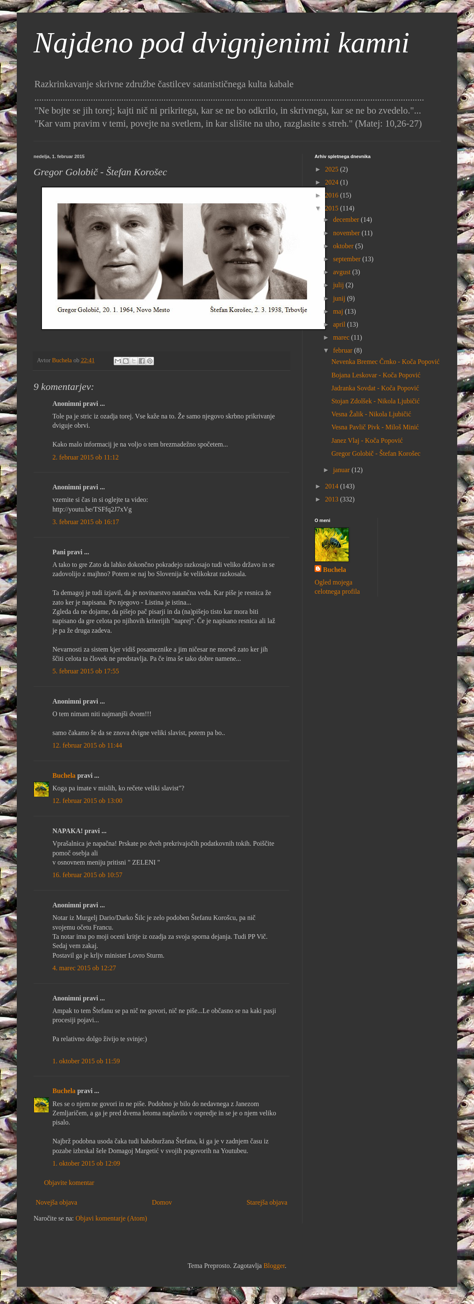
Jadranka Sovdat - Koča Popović (375, 388)
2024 (332, 182)
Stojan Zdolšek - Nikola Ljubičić (375, 401)
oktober (344, 245)
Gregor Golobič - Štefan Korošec (375, 453)
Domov (162, 1202)
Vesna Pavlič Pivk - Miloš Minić (375, 427)
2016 (332, 195)
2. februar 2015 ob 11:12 (85, 457)
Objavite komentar (69, 1182)
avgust (342, 271)
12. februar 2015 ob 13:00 (87, 800)
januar (342, 469)
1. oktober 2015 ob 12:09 (86, 1163)
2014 (332, 486)
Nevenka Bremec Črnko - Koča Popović (385, 361)
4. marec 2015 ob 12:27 (84, 968)
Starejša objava (267, 1202)
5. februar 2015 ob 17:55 (85, 671)
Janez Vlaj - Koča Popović (367, 440)
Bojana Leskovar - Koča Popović (375, 375)
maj (339, 311)
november (347, 232)
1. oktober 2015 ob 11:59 (86, 1061)
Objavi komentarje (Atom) (111, 1218)
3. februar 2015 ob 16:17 (85, 521)
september (347, 258)
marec (342, 337)
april (340, 324)
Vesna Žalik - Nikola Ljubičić (371, 414)
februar (343, 350)
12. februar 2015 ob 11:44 (87, 745)
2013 (332, 499)
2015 (332, 208)
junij (340, 298)
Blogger (274, 1265)
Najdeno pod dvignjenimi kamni (221, 42)
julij (339, 284)
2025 (332, 169)
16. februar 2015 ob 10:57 (87, 874)
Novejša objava (56, 1202)
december (347, 219)
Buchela (64, 775)
